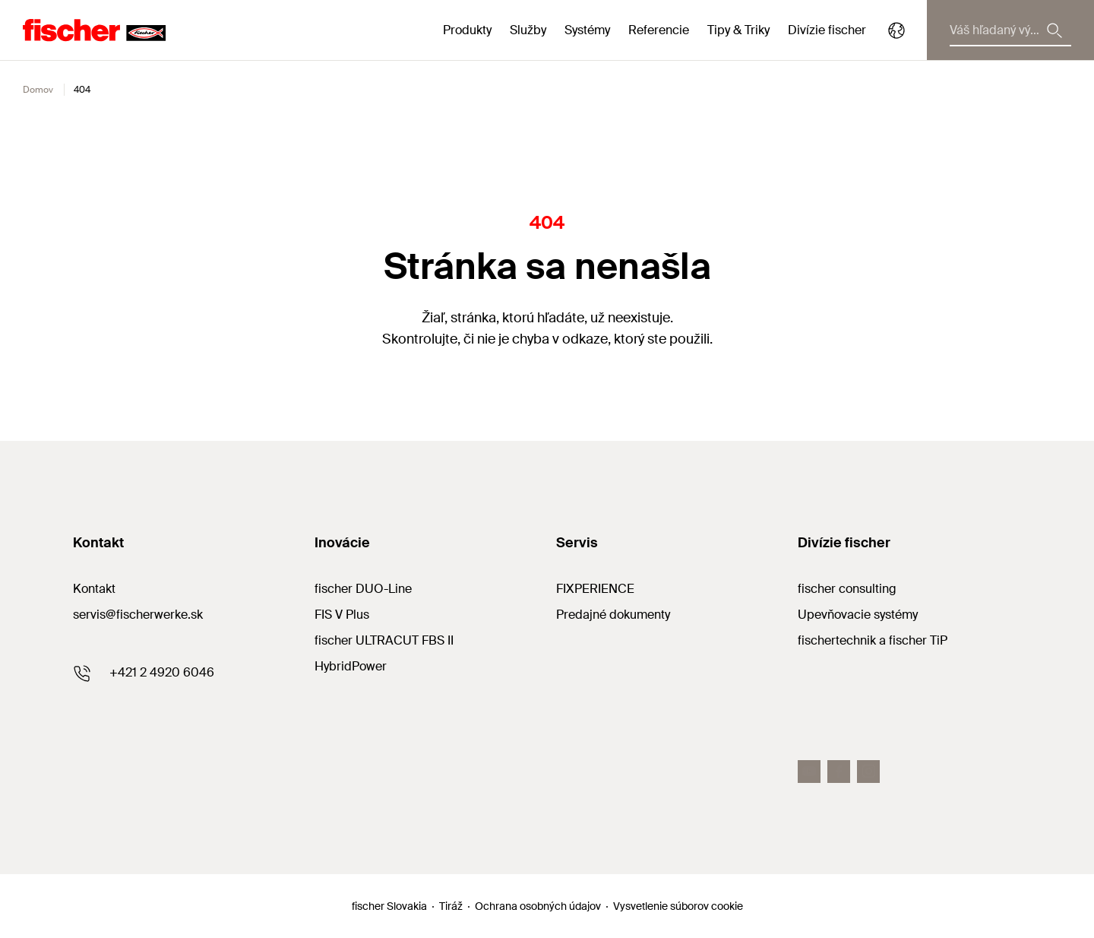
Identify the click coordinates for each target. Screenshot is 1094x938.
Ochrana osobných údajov (538, 906)
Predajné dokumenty (613, 615)
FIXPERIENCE (595, 589)
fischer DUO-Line (363, 589)
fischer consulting (847, 589)
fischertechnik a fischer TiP (872, 640)
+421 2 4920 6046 (161, 672)
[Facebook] (838, 771)
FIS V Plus (342, 615)
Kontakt (94, 589)
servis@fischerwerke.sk (138, 615)
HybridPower (351, 666)
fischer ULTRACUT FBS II (384, 640)
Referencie (658, 30)
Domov (38, 90)
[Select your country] (896, 30)
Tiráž (451, 906)
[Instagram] (868, 771)
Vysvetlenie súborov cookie (678, 906)
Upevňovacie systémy (858, 615)
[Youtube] (809, 771)
